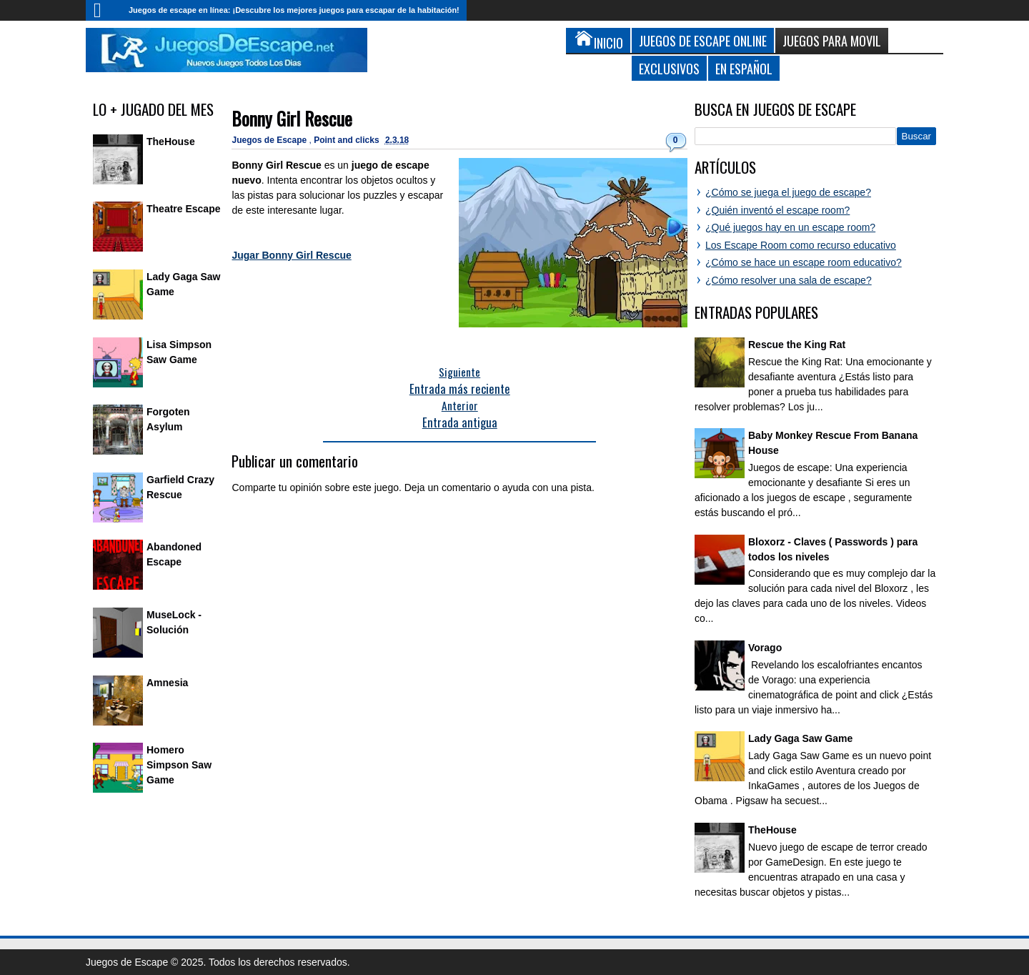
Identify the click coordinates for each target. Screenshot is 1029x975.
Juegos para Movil (831, 40)
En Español (743, 68)
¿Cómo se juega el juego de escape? (788, 192)
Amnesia (167, 682)
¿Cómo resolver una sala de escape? (788, 280)
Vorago (765, 647)
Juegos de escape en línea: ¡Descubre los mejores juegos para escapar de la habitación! (294, 10)
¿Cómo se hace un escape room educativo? (803, 262)
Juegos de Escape (270, 140)
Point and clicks (348, 140)
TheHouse (170, 141)
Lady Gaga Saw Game (800, 738)
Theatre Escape (183, 208)
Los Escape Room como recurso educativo (800, 245)
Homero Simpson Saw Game (179, 765)
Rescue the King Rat (796, 344)
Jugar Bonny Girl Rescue (291, 255)
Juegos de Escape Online (703, 40)
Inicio (103, 10)
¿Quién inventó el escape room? (777, 210)
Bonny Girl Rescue (292, 118)
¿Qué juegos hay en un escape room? (790, 227)
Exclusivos (669, 68)
